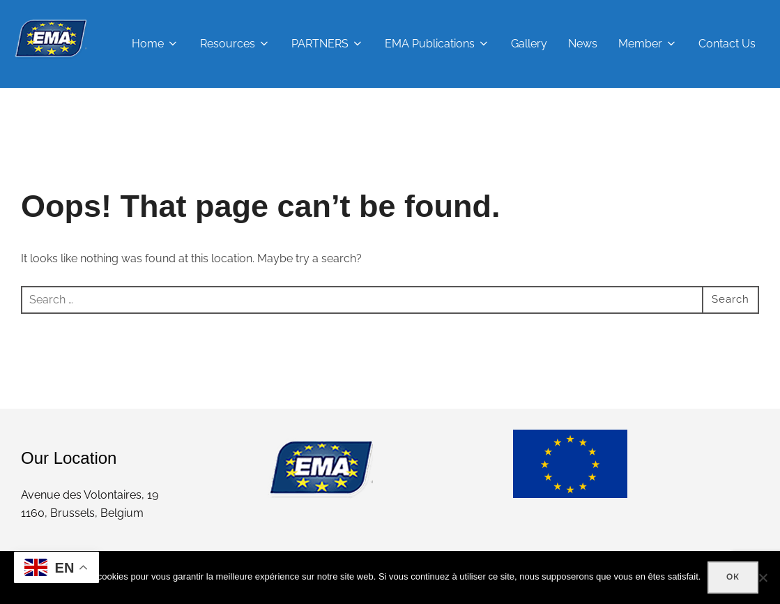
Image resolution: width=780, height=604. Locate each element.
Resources (235, 43)
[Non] (763, 577)
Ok (733, 576)
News (582, 43)
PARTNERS (327, 43)
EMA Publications (437, 43)
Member (648, 43)
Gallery (529, 43)
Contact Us (727, 43)
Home (155, 43)
